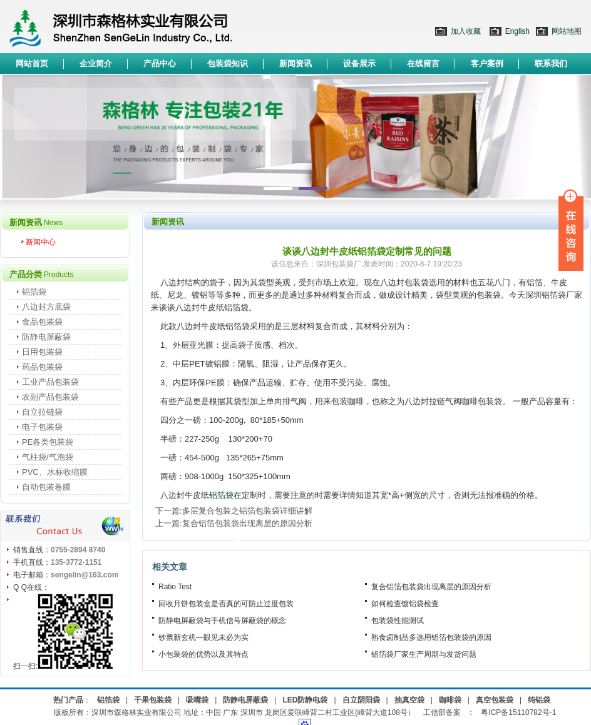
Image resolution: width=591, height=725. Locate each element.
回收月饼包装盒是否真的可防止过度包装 (226, 603)
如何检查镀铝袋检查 (405, 603)
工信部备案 (442, 712)
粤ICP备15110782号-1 (518, 712)
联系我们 (551, 63)
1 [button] (278, 188)
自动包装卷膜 (46, 487)
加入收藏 (466, 31)
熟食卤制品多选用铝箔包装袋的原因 (431, 637)
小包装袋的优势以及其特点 (203, 654)
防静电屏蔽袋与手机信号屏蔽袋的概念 (222, 620)
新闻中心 (41, 242)
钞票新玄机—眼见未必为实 (203, 637)
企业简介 (96, 63)
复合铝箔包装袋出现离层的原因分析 (247, 523)
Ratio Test (175, 586)
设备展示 (359, 63)
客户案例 (487, 63)
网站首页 (32, 63)
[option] (295, 136)
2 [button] (313, 188)
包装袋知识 (227, 63)
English (517, 31)
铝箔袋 (221, 495)
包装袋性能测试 (397, 620)
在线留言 (423, 63)
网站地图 (567, 31)
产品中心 (159, 63)
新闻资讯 (295, 63)
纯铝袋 (539, 700)
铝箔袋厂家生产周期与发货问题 (423, 654)
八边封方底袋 (46, 307)
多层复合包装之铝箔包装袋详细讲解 (247, 510)
